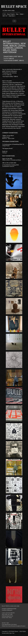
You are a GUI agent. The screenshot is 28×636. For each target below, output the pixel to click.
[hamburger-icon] (14, 21)
